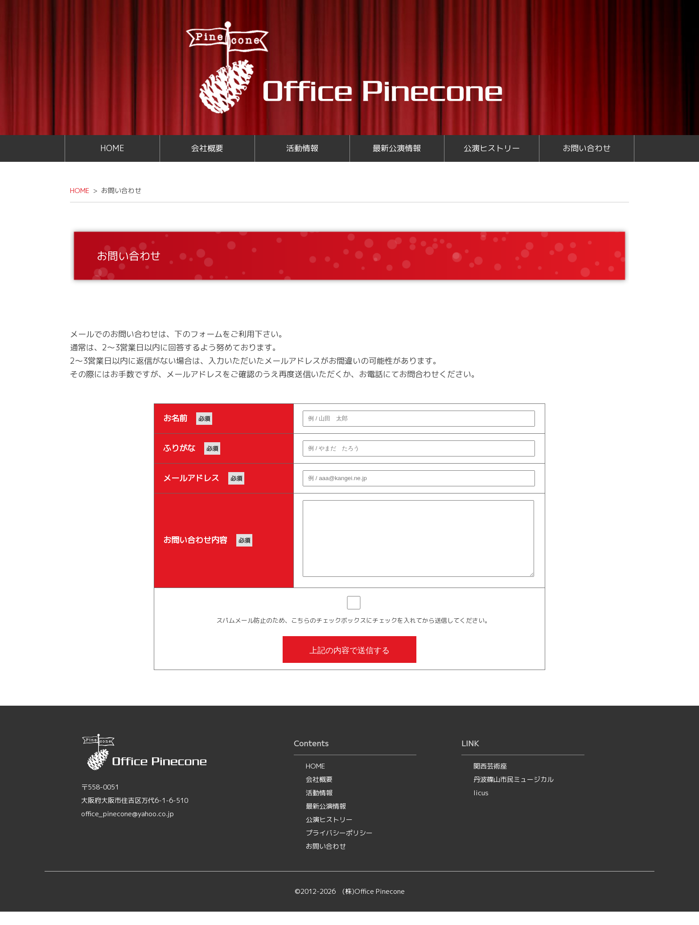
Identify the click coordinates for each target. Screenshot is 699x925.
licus (481, 806)
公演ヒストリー (492, 148)
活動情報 (302, 148)
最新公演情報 (397, 148)
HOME (112, 148)
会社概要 (207, 148)
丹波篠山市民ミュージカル (513, 793)
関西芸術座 (490, 779)
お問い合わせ (587, 148)
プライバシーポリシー (339, 846)
